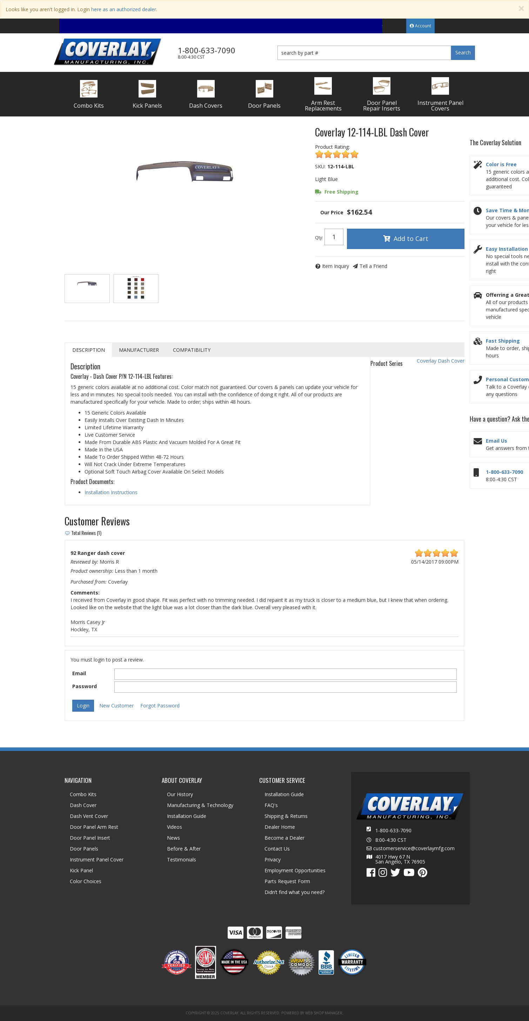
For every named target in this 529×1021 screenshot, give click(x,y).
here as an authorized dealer (123, 9)
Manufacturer (139, 350)
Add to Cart (411, 238)
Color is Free (501, 164)
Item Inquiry (335, 266)
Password (84, 686)
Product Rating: (332, 146)
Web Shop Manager (323, 1012)
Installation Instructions (111, 492)
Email (79, 673)
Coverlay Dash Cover (440, 360)
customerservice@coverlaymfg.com (414, 848)
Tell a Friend (373, 266)
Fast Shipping (503, 340)
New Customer (116, 705)
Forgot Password (160, 705)
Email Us (496, 440)
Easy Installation (507, 249)
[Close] (521, 8)
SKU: (320, 166)
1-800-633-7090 (504, 472)
